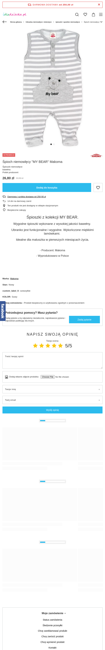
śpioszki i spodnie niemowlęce (67, 22)
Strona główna (16, 22)
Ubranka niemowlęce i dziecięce (39, 22)
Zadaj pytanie (84, 319)
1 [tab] (51, 144)
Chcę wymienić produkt (53, 642)
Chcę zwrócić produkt (52, 636)
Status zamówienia (52, 619)
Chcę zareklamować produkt (52, 631)
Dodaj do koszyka (46, 187)
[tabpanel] (52, 88)
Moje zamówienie (52, 613)
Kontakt (52, 647)
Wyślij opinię (52, 410)
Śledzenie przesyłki (52, 625)
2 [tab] (54, 144)
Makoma (14, 278)
